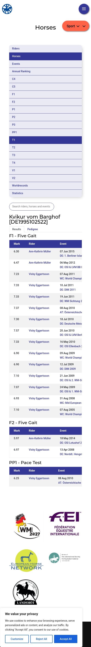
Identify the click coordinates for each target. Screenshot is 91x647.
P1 (13, 109)
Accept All (66, 638)
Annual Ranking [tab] (21, 71)
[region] (41, 627)
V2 (13, 178)
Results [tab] (16, 229)
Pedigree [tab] (32, 229)
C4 (13, 78)
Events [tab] (16, 63)
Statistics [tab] (17, 193)
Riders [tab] (16, 48)
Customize (17, 638)
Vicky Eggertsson (39, 274)
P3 (13, 124)
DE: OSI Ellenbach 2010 (73, 346)
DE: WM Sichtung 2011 (73, 301)
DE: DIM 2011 (68, 289)
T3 (13, 155)
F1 (13, 94)
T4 (13, 162)
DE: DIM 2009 (68, 368)
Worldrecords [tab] (20, 185)
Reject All (41, 638)
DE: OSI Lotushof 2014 (73, 442)
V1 (13, 170)
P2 (13, 117)
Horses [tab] (16, 56)
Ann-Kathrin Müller (40, 251)
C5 (13, 86)
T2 (13, 147)
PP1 (14, 132)
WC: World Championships (75, 357)
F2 (13, 101)
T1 (13, 140)
